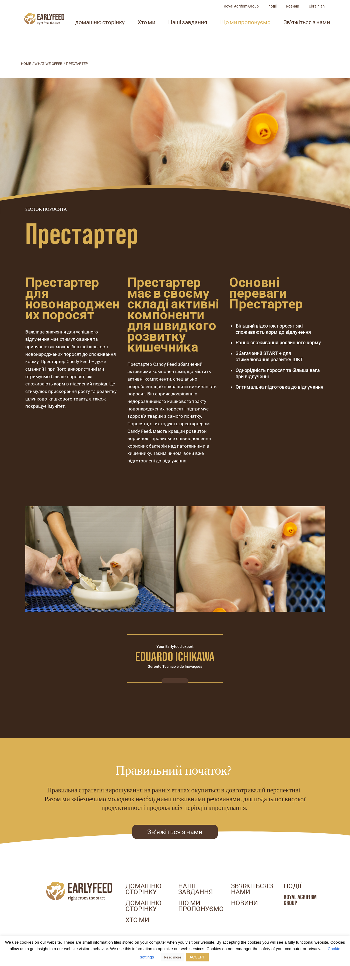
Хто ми (175, 33)
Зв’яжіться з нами (252, 889)
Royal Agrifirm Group (270, 17)
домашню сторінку (128, 33)
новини (321, 17)
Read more (172, 957)
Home (26, 64)
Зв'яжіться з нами (174, 831)
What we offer (48, 64)
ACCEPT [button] (197, 957)
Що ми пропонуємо (274, 33)
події (301, 17)
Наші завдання (216, 33)
